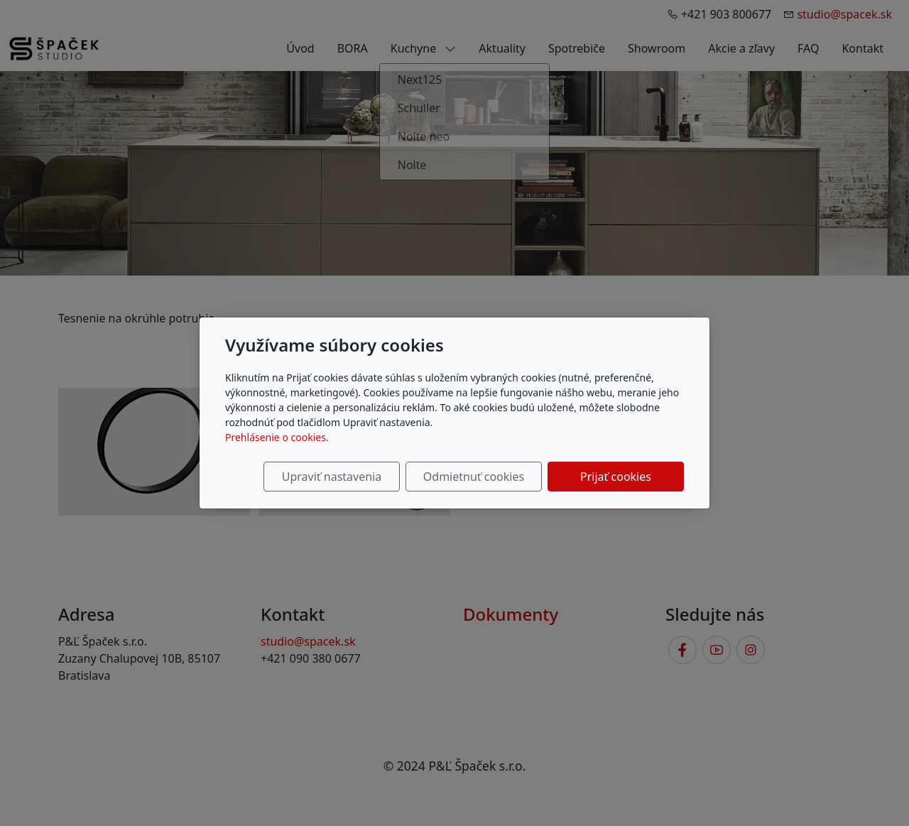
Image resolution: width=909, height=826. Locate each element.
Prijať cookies (615, 476)
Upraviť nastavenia (331, 476)
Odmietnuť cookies (473, 476)
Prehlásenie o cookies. (277, 437)
